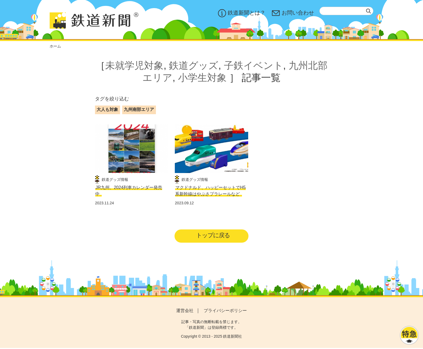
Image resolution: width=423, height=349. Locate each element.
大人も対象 (107, 109)
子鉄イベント (253, 65)
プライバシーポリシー (225, 311)
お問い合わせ (293, 13)
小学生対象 (202, 77)
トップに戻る (213, 235)
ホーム (55, 46)
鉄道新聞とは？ (241, 13)
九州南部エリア (139, 109)
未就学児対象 (134, 65)
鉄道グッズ (193, 65)
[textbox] (346, 11)
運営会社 (184, 311)
